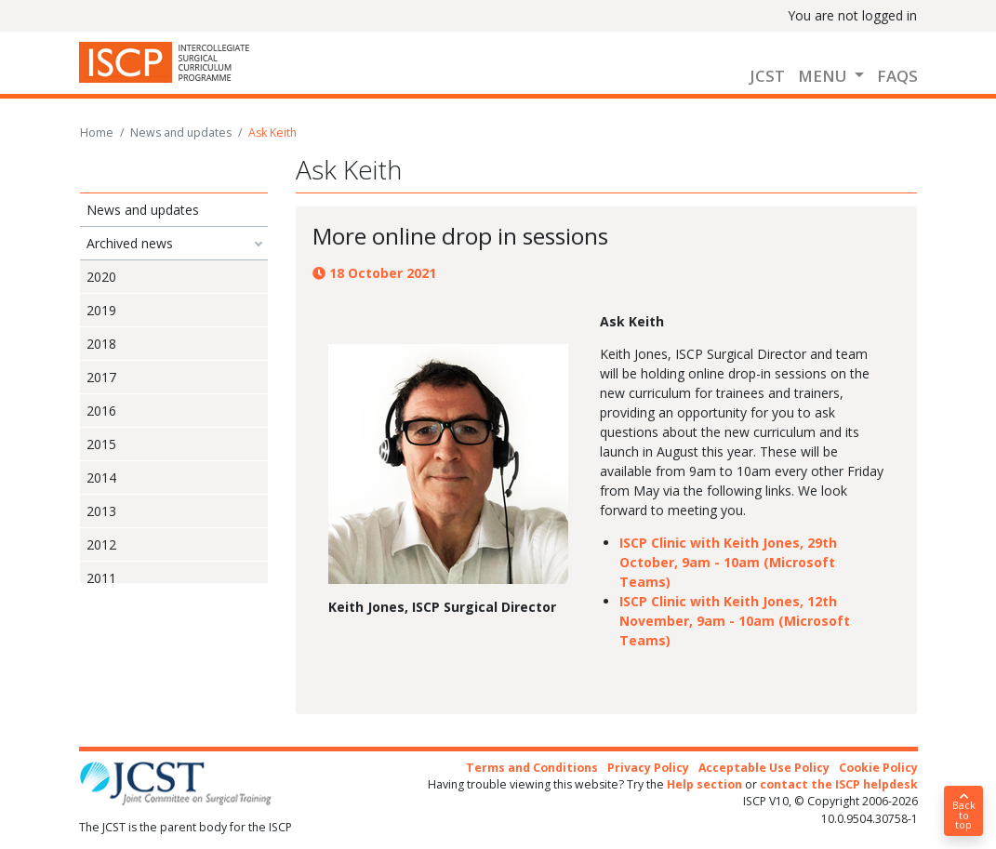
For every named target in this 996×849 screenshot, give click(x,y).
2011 (101, 578)
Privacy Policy (648, 768)
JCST (767, 75)
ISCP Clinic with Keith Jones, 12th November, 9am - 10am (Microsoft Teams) (734, 620)
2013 (101, 511)
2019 (101, 310)
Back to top (963, 811)
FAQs (897, 75)
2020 (101, 276)
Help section (704, 784)
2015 (101, 444)
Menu (824, 75)
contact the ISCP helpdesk (839, 784)
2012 (101, 544)
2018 (101, 343)
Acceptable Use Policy (764, 768)
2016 (101, 410)
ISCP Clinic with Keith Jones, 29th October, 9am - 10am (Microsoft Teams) (728, 562)
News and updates (181, 132)
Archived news (129, 243)
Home (96, 132)
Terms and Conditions (532, 768)
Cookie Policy (878, 768)
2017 (101, 377)
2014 (101, 477)
